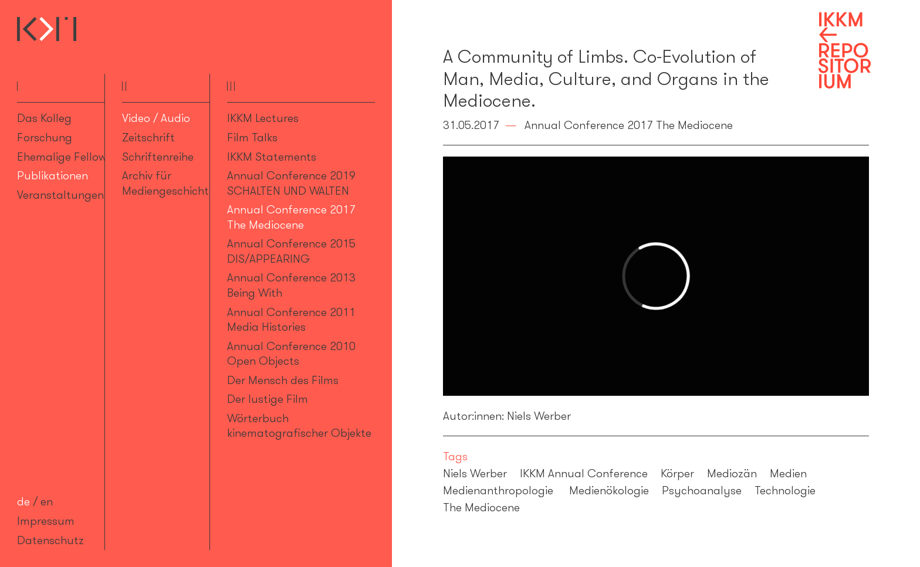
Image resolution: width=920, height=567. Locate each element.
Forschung (44, 137)
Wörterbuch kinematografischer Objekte (299, 425)
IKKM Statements (271, 157)
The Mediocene (481, 507)
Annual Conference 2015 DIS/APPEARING (291, 250)
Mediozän (732, 473)
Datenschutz (50, 540)
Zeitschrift (148, 137)
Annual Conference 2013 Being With (291, 284)
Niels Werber (475, 473)
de (23, 501)
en (46, 501)
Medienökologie (609, 490)
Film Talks (252, 137)
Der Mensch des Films (283, 380)
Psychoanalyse (702, 490)
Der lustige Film (267, 399)
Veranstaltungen (60, 195)
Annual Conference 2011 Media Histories (291, 319)
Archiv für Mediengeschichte (168, 182)
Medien (788, 473)
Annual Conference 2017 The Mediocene (291, 216)
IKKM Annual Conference (584, 473)
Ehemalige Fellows (64, 157)
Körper (677, 473)
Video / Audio (156, 118)
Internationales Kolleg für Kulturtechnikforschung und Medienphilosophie (46, 29)
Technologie (785, 490)
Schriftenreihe (158, 157)
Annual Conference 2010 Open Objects (291, 353)
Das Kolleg (44, 118)
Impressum (46, 521)
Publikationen (52, 175)
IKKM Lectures (263, 118)
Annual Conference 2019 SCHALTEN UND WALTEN (291, 182)
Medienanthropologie (499, 490)
